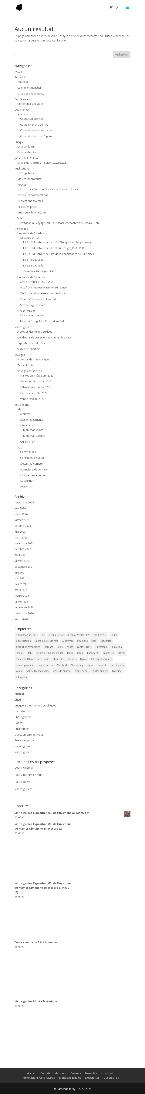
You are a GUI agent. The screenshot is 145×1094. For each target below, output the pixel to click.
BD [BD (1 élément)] (43, 635)
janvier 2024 (22, 520)
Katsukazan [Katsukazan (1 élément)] (93, 653)
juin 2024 (20, 508)
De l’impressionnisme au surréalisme (42, 293)
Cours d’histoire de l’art (34, 124)
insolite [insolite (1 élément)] (20, 653)
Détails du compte (31, 463)
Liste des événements (30, 93)
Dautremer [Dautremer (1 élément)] (67, 640)
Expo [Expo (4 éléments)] (94, 640)
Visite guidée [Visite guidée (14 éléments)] (82, 671)
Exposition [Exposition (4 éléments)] (106, 640)
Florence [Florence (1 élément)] (48, 647)
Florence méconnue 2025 (35, 381)
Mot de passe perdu (32, 475)
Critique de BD (26, 146)
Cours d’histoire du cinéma (36, 130)
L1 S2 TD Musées (34, 265)
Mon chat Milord (33, 430)
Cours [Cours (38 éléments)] (113, 635)
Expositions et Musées (31, 343)
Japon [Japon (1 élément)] (70, 653)
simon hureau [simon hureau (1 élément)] (46, 665)
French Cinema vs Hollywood (38, 299)
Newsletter (27, 481)
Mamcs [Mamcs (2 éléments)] (121, 653)
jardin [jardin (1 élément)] (80, 653)
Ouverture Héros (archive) (39, 271)
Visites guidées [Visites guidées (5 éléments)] (100, 671)
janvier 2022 (22, 561)
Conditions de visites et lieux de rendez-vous (44, 337)
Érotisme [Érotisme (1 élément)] (117, 671)
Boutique (23, 82)
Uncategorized (23, 746)
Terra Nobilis (25, 365)
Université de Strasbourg (32, 233)
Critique (19, 142)
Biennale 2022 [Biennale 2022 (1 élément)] (56, 635)
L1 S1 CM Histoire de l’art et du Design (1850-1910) (54, 248)
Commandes (28, 452)
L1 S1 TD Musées (34, 259)
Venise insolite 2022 (32, 399)
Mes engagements (31, 419)
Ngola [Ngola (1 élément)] (83, 659)
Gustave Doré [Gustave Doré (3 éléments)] (84, 647)
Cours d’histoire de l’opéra (36, 136)
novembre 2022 (24, 543)
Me (19, 409)
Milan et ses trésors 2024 (35, 387)
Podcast (22, 184)
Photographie (23, 717)
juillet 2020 (21, 619)
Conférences (22, 99)
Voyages (20, 355)
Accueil (19, 71)
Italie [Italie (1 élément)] (30, 653)
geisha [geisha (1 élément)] (69, 647)
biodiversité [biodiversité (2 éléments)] (100, 635)
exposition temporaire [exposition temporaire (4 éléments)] (28, 647)
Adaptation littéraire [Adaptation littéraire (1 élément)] (27, 635)
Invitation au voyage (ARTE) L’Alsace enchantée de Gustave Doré (60, 223)
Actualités (20, 77)
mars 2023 (21, 537)
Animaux (20, 693)
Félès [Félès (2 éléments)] (59, 647)
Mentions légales (70, 1077)
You (19, 447)
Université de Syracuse (31, 277)
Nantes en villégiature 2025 (36, 375)
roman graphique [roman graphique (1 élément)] (25, 665)
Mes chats (26, 425)
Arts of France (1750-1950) (36, 282)
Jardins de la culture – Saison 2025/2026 (41, 162)
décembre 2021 (24, 566)
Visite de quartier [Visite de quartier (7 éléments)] (62, 671)
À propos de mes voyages (33, 359)
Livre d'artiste (23, 711)
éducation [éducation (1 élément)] (21, 677)
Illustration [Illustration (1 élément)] (116, 647)
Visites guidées (23, 327)
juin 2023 (20, 531)
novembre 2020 (24, 613)
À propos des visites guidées (34, 331)
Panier (24, 487)
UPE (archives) (26, 311)
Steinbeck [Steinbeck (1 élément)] (62, 665)
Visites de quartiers (28, 349)
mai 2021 (20, 578)
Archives (25, 414)
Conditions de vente (32, 457)
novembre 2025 (24, 502)
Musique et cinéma (31, 315)
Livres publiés (25, 173)
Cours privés (22, 109)
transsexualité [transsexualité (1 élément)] (117, 665)
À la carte (23, 114)
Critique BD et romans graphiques (35, 705)
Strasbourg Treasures (33, 305)
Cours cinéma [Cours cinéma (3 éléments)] (23, 640)
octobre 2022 (23, 549)
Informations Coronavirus (38, 1077)
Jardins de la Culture (27, 158)
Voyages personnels (29, 371)
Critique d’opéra (26, 152)
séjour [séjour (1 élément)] (90, 665)
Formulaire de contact (33, 469)
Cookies (76, 1073)
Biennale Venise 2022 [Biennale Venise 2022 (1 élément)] (78, 635)
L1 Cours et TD (29, 237)
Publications (22, 168)
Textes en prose (27, 207)
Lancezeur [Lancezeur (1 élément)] (108, 653)
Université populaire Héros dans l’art (42, 321)
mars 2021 (21, 590)
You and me (22, 404)
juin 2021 (20, 572)
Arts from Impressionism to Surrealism (44, 287)
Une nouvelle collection (31, 212)
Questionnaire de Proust (29, 734)
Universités (21, 229)
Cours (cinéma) (24, 767)
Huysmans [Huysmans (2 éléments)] (101, 647)
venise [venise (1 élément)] (19, 671)
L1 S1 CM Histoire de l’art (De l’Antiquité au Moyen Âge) (57, 242)
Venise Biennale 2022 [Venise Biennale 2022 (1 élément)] (38, 671)
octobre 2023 (23, 525)
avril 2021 (20, 584)
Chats (18, 699)
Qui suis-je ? (27, 441)
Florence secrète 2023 (33, 393)
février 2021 (22, 596)
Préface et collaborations (32, 195)
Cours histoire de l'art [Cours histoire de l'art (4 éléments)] (46, 640)
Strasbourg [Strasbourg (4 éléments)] (77, 665)
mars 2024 (21, 514)
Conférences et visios (30, 103)
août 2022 (21, 555)
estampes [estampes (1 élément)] (82, 640)
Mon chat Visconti (34, 436)
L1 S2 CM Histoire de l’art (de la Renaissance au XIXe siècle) (59, 254)
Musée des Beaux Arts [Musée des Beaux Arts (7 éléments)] (64, 659)
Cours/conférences (31, 118)
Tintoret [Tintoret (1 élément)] (101, 665)
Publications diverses (30, 201)
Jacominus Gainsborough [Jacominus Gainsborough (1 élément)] (49, 653)
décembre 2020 (24, 607)
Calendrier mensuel (29, 87)
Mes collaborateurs (29, 179)
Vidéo (20, 218)
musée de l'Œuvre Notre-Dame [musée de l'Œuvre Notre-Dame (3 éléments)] (32, 659)
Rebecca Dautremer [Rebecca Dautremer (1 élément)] (101, 659)
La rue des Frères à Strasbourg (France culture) (49, 189)
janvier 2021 (22, 601)
